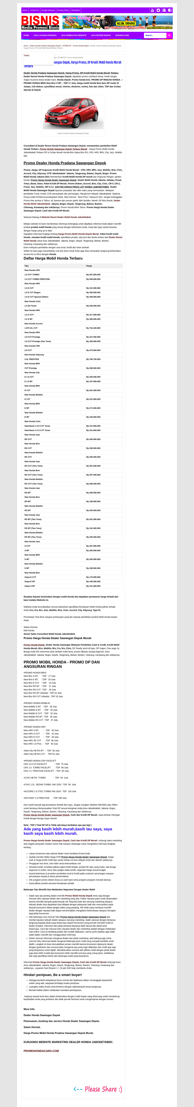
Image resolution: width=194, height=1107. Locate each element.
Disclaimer (75, 10)
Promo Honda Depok (75, 57)
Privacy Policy (63, 10)
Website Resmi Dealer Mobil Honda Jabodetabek (66, 217)
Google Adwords (48, 10)
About (25, 10)
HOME (26, 35)
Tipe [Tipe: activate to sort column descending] (27, 266)
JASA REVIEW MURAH (101, 35)
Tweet (26, 55)
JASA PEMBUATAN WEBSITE (73, 35)
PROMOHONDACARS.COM (41, 1051)
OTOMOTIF (62, 57)
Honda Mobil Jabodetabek (37, 204)
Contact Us (34, 10)
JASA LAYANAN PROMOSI (44, 35)
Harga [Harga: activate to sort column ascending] (89, 266)
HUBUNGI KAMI (122, 35)
